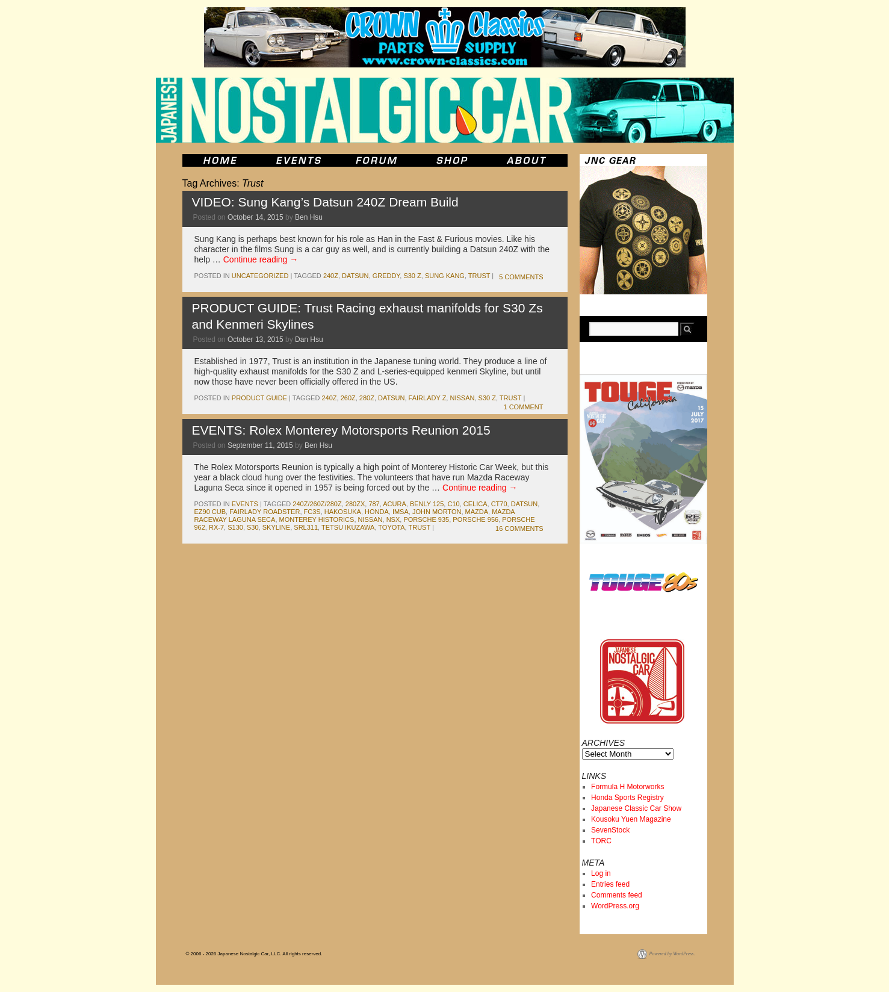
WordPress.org (615, 906)
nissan (462, 397)
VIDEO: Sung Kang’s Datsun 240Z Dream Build (325, 202)
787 (373, 503)
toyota (391, 527)
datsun (355, 275)
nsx (393, 519)
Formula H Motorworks (627, 787)
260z (348, 397)
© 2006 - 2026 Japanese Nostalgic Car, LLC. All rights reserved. (254, 953)
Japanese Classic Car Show (636, 808)
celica (475, 503)
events (245, 503)
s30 (253, 527)
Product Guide (259, 397)
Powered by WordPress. (672, 953)
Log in (601, 873)
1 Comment (524, 407)
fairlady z (428, 397)
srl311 (306, 527)
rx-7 (216, 527)
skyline (276, 527)
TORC (601, 841)
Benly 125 (427, 503)
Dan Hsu (309, 339)
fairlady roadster (264, 511)
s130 (235, 527)
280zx (355, 503)
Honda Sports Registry (627, 797)
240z (330, 275)
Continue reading (261, 259)
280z (366, 397)
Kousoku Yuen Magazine (631, 819)
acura (394, 503)
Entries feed (610, 884)
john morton (437, 511)
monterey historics (317, 519)
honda (377, 511)
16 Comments (519, 528)
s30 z (412, 275)
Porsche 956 (475, 519)
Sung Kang (445, 275)
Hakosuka (342, 511)
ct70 (499, 503)
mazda (477, 511)
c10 (453, 503)
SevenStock (610, 830)
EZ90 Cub (210, 511)
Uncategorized (260, 275)
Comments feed (616, 895)
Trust (479, 275)
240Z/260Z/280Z (317, 503)
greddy (386, 275)
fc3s (312, 511)
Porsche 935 (426, 519)
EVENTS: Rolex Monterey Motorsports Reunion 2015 (341, 430)
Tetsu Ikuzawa (347, 527)
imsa (400, 511)
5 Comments (521, 277)
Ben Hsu (309, 217)
